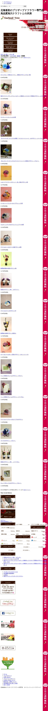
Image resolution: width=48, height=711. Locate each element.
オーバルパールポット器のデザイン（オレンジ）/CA (14, 354)
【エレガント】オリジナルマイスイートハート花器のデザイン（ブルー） (20, 161)
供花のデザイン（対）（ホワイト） (10, 289)
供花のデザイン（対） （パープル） (10, 462)
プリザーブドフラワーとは (11, 571)
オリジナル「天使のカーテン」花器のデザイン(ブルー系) (16, 74)
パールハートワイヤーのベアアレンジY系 (12, 203)
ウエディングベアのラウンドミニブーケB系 (12, 224)
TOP (2, 54)
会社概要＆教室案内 (9, 573)
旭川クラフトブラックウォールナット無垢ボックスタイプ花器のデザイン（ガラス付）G (24, 96)
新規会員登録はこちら (6, 521)
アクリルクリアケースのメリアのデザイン (12, 419)
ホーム (5, 674)
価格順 (18, 56)
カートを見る (7, 3)
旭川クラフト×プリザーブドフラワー (13, 576)
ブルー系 (11, 54)
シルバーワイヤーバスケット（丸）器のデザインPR (14, 182)
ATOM (8, 684)
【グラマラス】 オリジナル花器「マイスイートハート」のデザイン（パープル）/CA (23, 138)
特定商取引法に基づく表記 (11, 683)
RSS (5, 684)
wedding (6, 574)
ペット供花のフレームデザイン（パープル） (12, 397)
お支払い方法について (9, 680)
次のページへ (27, 57)
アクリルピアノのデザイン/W (8, 310)
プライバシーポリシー (9, 678)
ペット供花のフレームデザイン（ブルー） (12, 375)
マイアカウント (8, 1)
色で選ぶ (6, 54)
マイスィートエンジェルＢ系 (8, 117)
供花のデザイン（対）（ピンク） (12, 557)
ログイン (3, 520)
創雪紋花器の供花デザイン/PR (8, 268)
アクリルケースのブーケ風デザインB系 (11, 247)
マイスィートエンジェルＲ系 (11, 559)
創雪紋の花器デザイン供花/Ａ (8, 333)
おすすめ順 (13, 56)
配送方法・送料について (10, 681)
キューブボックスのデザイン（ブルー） (11, 483)
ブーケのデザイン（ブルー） (8, 440)
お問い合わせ (7, 677)
